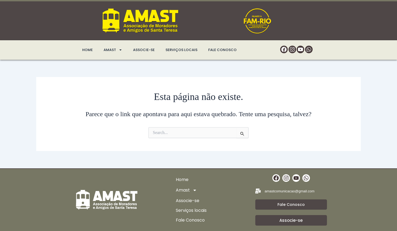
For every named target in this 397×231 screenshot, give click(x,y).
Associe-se (144, 49)
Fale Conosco (222, 49)
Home (87, 49)
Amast (113, 50)
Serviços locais (181, 49)
